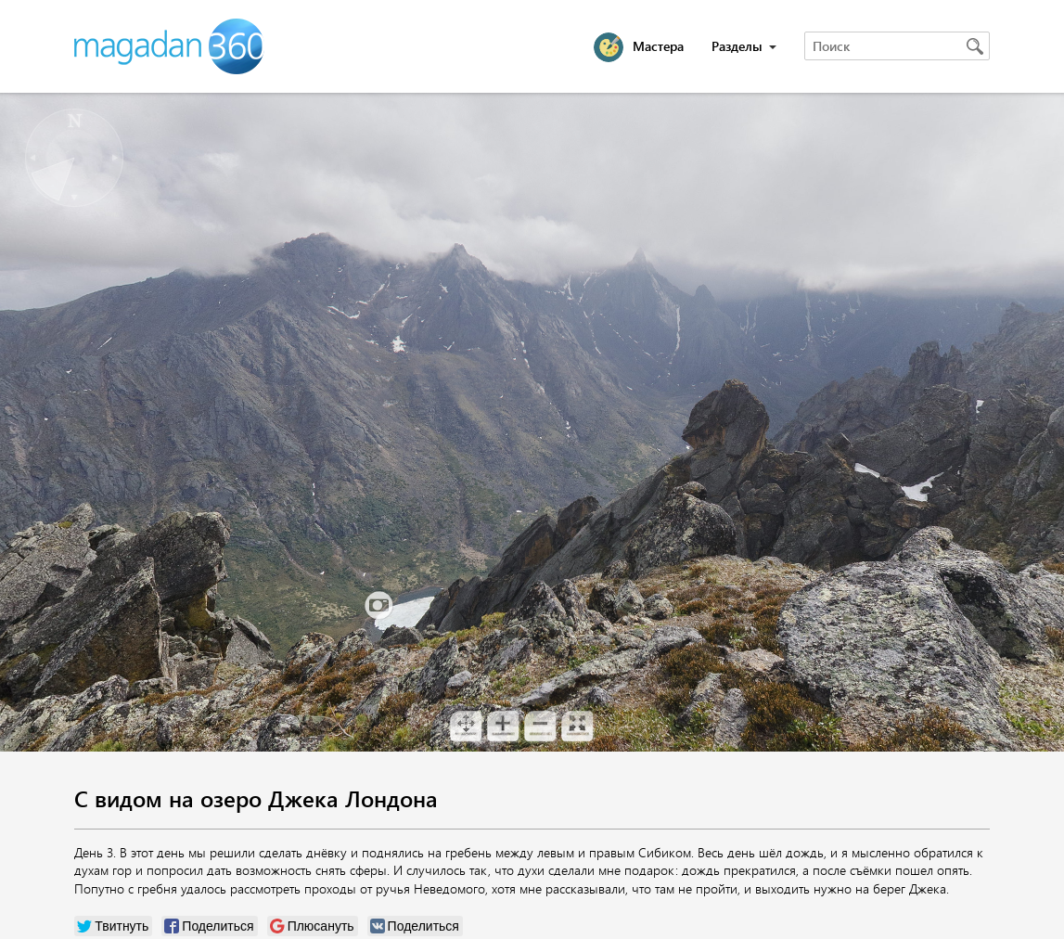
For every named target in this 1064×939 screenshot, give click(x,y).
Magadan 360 (170, 46)
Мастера (658, 46)
